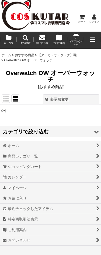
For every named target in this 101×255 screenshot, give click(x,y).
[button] (25, 40)
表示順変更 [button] (57, 99)
